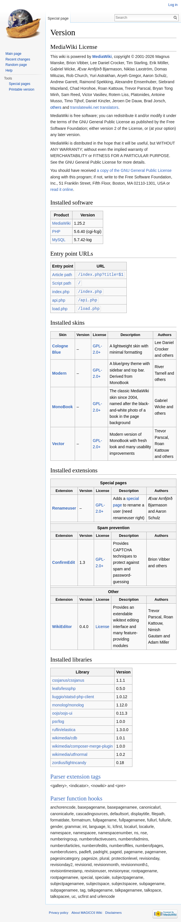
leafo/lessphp (64, 687)
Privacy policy (58, 911)
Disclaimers (113, 911)
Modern (59, 372)
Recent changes (17, 59)
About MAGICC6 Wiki (87, 911)
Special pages (19, 84)
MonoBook (62, 405)
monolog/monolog (68, 703)
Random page (16, 65)
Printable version (21, 89)
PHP (56, 231)
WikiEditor (62, 625)
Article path (62, 274)
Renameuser (64, 506)
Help (9, 70)
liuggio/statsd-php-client (73, 695)
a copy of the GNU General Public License (134, 170)
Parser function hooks (76, 797)
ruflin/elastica (64, 728)
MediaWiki (102, 56)
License (102, 625)
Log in (173, 5)
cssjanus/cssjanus (68, 679)
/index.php (90, 290)
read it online (61, 189)
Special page (57, 18)
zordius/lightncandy (69, 761)
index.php (61, 291)
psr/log (58, 720)
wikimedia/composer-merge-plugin (82, 744)
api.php (58, 299)
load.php (60, 307)
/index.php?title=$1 (101, 274)
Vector (58, 442)
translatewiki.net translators (94, 107)
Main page (13, 54)
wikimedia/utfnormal (70, 753)
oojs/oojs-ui (62, 712)
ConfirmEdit (63, 561)
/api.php (87, 299)
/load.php (89, 307)
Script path (61, 282)
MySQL (59, 239)
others (55, 107)
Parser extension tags (75, 775)
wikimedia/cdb (64, 736)
